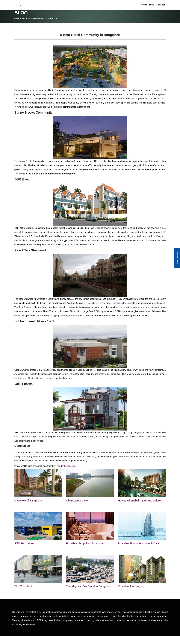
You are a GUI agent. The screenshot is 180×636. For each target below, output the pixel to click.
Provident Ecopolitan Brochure (84, 543)
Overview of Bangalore (28, 500)
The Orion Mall (23, 586)
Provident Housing (129, 586)
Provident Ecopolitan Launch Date (138, 543)
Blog (151, 4)
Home (143, 4)
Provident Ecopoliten (66, 466)
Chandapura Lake (77, 500)
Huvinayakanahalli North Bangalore (139, 500)
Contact (160, 4)
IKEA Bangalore (24, 543)
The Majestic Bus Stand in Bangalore (88, 586)
